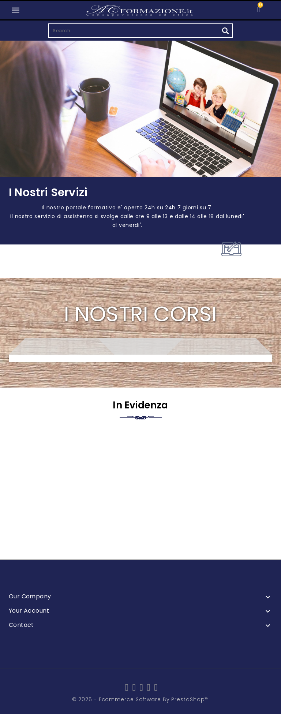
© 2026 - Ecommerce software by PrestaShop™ (140, 699)
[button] (268, 9)
